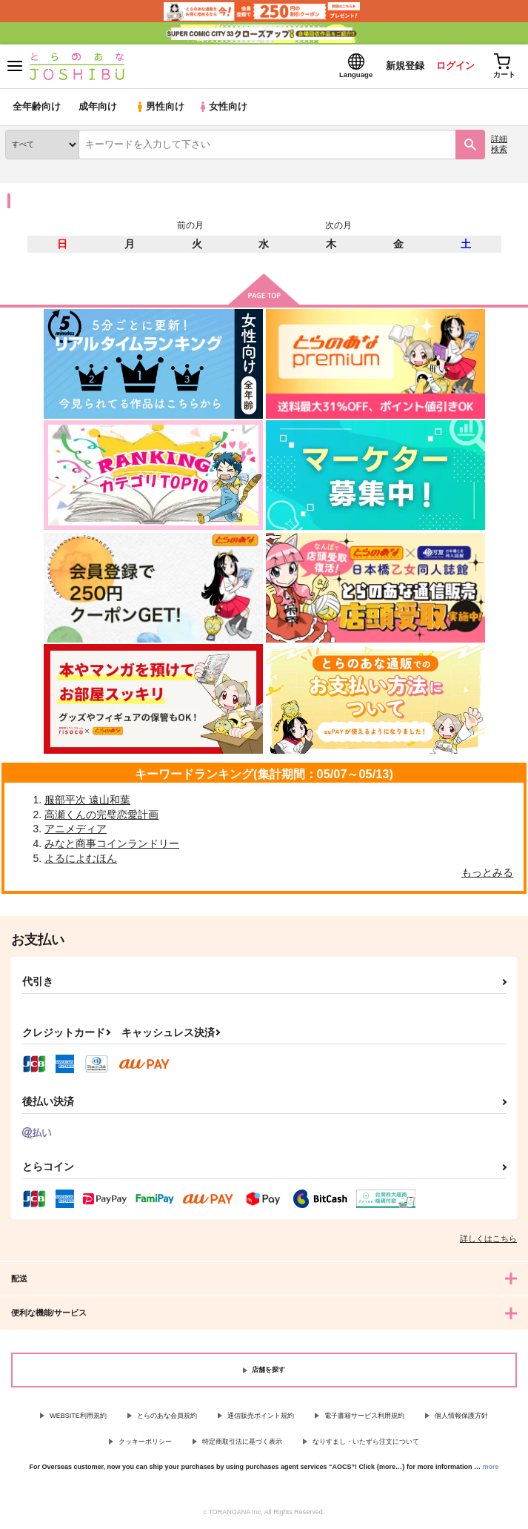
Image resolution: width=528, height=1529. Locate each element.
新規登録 (404, 65)
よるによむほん (80, 858)
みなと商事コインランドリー (111, 844)
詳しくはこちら (488, 1239)
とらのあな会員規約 (167, 1415)
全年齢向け (37, 107)
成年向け (97, 107)
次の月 (338, 225)
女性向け (222, 107)
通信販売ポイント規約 (260, 1415)
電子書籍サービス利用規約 (364, 1415)
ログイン (454, 65)
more (491, 1467)
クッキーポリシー (145, 1441)
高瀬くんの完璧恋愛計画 (101, 814)
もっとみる (487, 873)
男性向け (159, 107)
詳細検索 (499, 144)
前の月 (190, 225)
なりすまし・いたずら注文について (366, 1441)
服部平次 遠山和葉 (87, 800)
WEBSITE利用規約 (78, 1415)
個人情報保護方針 (461, 1415)
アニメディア (75, 829)
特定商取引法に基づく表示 (242, 1441)
